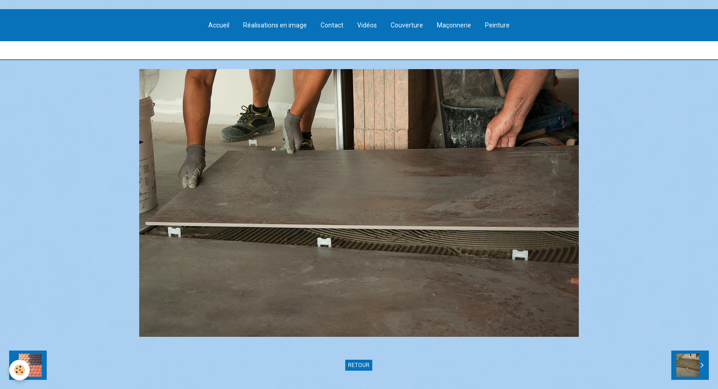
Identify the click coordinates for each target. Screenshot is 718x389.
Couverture (407, 25)
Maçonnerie (454, 25)
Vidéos (367, 25)
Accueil (218, 25)
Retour (359, 365)
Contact (332, 25)
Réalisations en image (275, 25)
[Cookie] (19, 370)
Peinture (497, 25)
